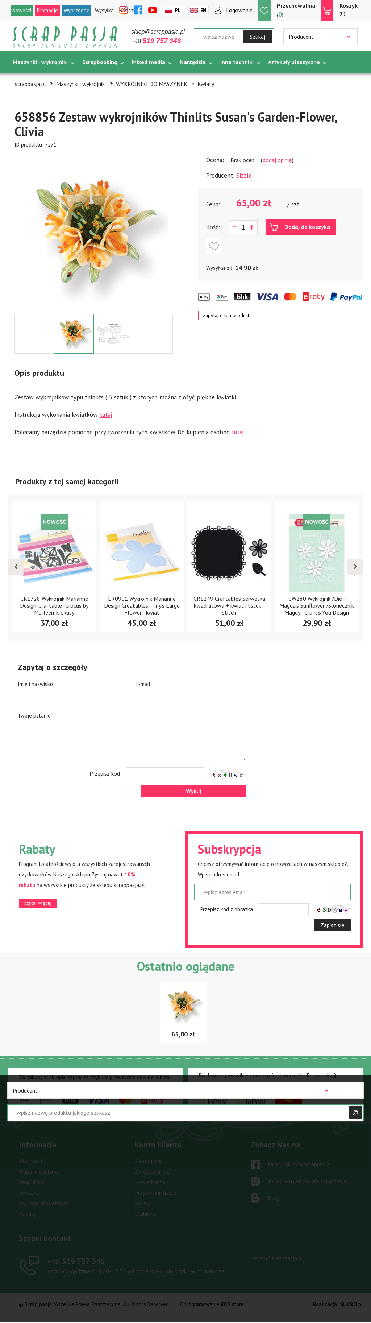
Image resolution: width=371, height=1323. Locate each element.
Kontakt (29, 1192)
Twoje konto (150, 1182)
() (296, 10)
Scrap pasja (65, 37)
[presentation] (16, 567)
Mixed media (148, 62)
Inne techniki (237, 62)
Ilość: (213, 227)
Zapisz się (332, 925)
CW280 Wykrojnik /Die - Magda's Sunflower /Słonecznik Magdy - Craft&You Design (316, 605)
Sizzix (243, 176)
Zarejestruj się (152, 1171)
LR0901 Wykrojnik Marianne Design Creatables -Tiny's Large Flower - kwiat (142, 605)
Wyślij (193, 790)
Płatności (30, 1160)
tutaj (106, 415)
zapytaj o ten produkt (226, 315)
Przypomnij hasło (155, 1192)
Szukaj (257, 36)
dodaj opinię (277, 160)
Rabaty (27, 1213)
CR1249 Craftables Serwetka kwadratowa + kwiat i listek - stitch (229, 605)
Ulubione (145, 1213)
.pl (351, 1304)
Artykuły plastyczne (294, 62)
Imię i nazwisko (35, 684)
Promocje (47, 10)
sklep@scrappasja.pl (158, 32)
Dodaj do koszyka (307, 226)
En (203, 10)
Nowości (21, 10)
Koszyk (143, 1203)
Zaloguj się (148, 1160)
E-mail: (144, 684)
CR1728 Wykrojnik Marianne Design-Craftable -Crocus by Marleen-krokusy (54, 605)
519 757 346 (76, 1261)
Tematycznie (30, 80)
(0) (348, 9)
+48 (156, 41)
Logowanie (239, 10)
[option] (93, 231)
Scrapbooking (99, 62)
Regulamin (31, 1182)
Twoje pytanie (34, 715)
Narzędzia (193, 62)
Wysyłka (104, 10)
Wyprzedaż (76, 10)
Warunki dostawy (39, 1171)
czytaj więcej (37, 903)
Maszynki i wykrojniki (40, 62)
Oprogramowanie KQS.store (212, 1304)
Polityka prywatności (44, 1203)
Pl (178, 10)
